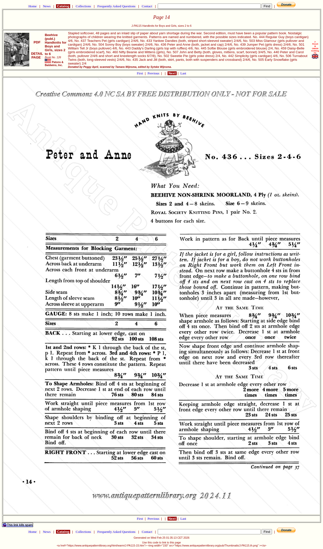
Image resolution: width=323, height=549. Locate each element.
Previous (154, 73)
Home (32, 6)
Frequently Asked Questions (116, 6)
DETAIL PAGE (37, 53)
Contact (147, 6)
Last (183, 73)
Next (172, 73)
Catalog (63, 6)
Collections (83, 6)
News (46, 6)
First (140, 73)
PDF (37, 42)
